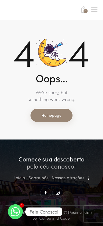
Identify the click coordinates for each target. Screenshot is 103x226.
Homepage (51, 115)
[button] (94, 9)
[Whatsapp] (15, 211)
